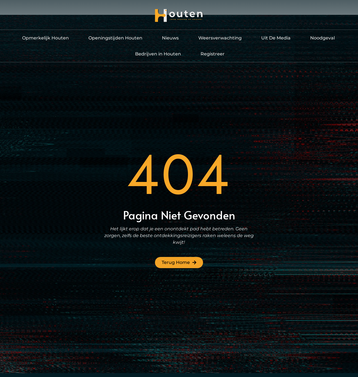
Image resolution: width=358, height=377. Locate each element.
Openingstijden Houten (115, 38)
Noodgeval (322, 38)
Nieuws (170, 38)
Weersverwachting (220, 38)
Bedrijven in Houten (158, 54)
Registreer (213, 54)
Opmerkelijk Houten (45, 38)
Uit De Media (276, 38)
